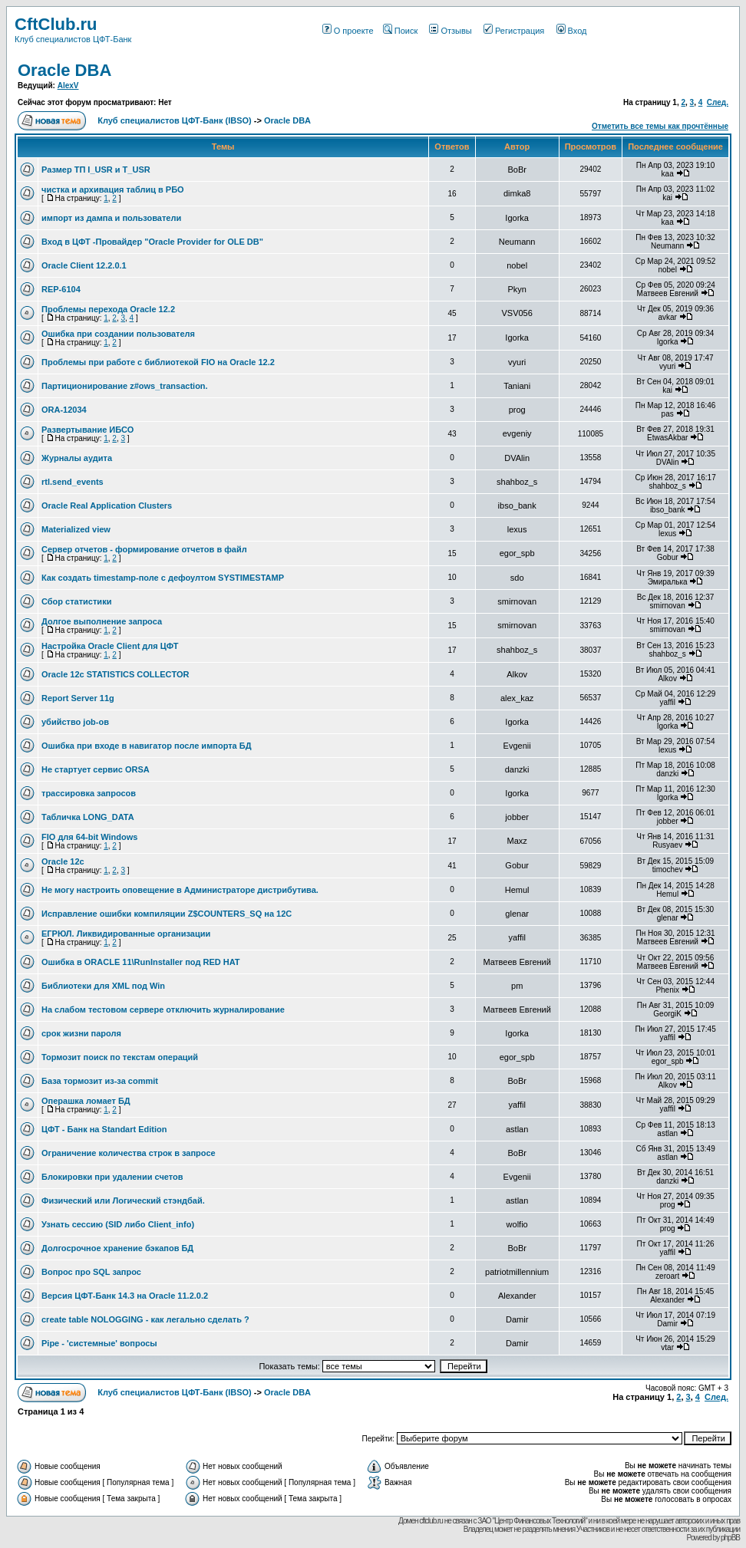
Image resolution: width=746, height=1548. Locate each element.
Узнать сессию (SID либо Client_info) (117, 1224)
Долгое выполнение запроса (101, 621)
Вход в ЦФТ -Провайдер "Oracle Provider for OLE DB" (152, 241)
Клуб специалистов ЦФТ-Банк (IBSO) (174, 120)
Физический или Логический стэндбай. (123, 1200)
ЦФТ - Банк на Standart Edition (104, 1129)
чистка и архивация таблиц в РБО (112, 189)
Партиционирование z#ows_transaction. (124, 385)
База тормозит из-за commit (99, 1080)
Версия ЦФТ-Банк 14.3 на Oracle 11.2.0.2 (124, 1295)
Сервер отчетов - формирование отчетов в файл (144, 549)
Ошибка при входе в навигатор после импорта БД (146, 745)
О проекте (348, 30)
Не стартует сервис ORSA (95, 769)
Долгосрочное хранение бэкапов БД (117, 1248)
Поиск (400, 30)
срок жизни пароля (81, 1033)
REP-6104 (61, 289)
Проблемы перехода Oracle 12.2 (108, 309)
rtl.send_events (72, 481)
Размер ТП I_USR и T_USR (95, 169)
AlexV (68, 85)
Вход (571, 30)
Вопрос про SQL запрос (91, 1271)
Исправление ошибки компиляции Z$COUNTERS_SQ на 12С (166, 913)
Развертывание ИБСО (87, 429)
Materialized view (76, 529)
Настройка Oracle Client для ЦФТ (110, 645)
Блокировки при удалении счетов (112, 1176)
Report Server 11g (77, 698)
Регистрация (514, 30)
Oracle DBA (64, 70)
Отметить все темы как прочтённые (660, 126)
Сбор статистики (76, 601)
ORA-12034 (64, 409)
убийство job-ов (75, 721)
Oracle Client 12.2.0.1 (84, 265)
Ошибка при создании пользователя (118, 333)
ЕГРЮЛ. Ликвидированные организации (125, 933)
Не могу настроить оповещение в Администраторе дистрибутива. (180, 889)
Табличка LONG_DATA (87, 817)
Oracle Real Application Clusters (106, 505)
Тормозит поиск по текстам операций (119, 1057)
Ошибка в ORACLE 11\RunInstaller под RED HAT (140, 962)
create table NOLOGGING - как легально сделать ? (145, 1319)
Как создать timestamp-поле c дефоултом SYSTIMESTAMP (162, 577)
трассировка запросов (88, 793)
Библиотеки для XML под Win (103, 985)
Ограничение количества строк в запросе (128, 1153)
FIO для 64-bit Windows (89, 837)
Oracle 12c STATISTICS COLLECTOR (115, 674)
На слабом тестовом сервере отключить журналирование (163, 1009)
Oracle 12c (62, 861)
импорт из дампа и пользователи (111, 217)
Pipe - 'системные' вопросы (99, 1343)
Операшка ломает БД (85, 1100)
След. (717, 102)
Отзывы (450, 30)
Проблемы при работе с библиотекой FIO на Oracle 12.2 (158, 362)
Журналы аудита (76, 458)
